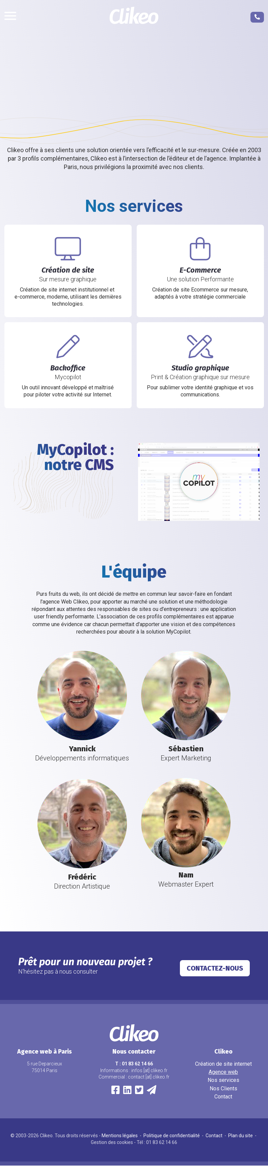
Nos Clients (223, 1096)
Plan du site (241, 1143)
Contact (223, 1104)
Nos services (223, 1087)
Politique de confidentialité (172, 1143)
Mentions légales (120, 1143)
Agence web (223, 1079)
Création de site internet (223, 1071)
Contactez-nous (215, 976)
